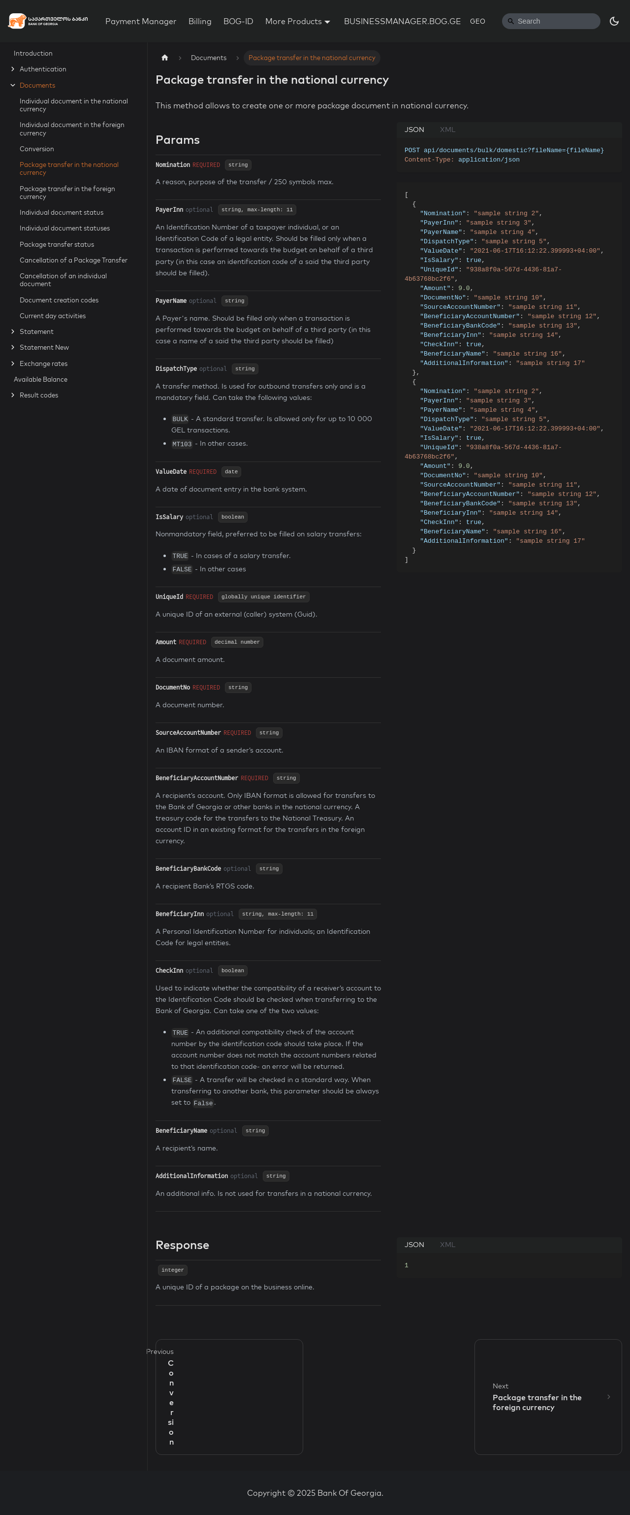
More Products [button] (293, 21)
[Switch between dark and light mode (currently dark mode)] (614, 21)
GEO (477, 21)
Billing (200, 21)
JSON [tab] (414, 129)
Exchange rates (43, 363)
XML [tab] (447, 129)
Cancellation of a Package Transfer (73, 260)
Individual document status (61, 212)
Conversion (37, 149)
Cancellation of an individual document (63, 280)
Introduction (33, 53)
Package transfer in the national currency (69, 168)
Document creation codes (59, 300)
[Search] (551, 21)
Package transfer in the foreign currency (67, 192)
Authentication (43, 69)
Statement (37, 331)
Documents (37, 85)
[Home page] (165, 58)
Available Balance (40, 379)
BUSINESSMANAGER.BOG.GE (402, 21)
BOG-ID (238, 21)
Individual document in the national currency (74, 105)
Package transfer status (57, 244)
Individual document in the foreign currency (72, 128)
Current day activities (53, 316)
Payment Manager (141, 21)
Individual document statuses (65, 228)
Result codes (39, 395)
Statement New (44, 347)
